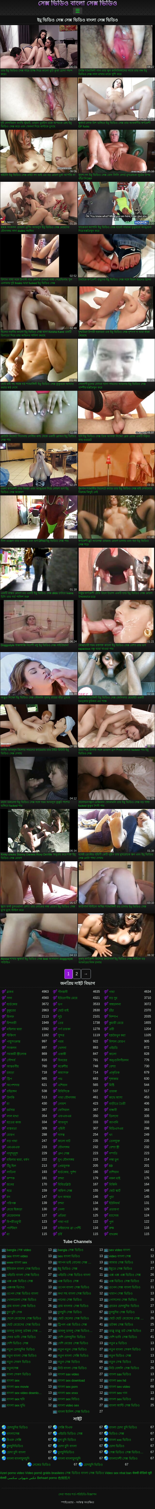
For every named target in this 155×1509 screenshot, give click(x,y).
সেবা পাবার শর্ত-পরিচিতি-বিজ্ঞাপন (77, 1494)
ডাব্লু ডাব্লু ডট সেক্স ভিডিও (125, 1331)
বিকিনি (113, 1184)
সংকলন (11, 1048)
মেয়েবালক (13, 1215)
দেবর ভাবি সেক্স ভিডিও (21, 1337)
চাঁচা (111, 1010)
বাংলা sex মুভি (16, 1405)
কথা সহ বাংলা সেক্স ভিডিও (74, 1293)
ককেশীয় (63, 1066)
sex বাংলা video (17, 1256)
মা (8, 1104)
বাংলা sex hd (117, 1380)
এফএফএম (64, 1116)
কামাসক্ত (63, 1072)
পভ (60, 1079)
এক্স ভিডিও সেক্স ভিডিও (124, 1281)
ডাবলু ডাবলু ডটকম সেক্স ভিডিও (24, 1331)
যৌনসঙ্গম (64, 1147)
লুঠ (60, 1017)
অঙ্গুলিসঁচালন (119, 1060)
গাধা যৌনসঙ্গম (67, 1097)
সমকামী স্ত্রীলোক (16, 1054)
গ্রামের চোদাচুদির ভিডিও (124, 1306)
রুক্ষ (111, 1228)
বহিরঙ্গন (12, 1091)
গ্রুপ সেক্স (63, 1153)
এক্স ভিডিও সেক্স (68, 1281)
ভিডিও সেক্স (116, 1433)
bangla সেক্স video (19, 1250)
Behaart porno (47, 1478)
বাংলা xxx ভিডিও (120, 1440)
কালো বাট (64, 1141)
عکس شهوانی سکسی (21, 1478)
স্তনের (10, 1184)
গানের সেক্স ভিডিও (70, 1300)
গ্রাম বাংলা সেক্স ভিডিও (21, 1306)
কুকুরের (11, 1010)
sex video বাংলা (119, 1250)
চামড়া (10, 1072)
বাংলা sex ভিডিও (120, 1399)
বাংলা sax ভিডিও (120, 1374)
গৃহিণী (61, 1128)
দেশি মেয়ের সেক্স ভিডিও (73, 1343)
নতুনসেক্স (12, 1368)
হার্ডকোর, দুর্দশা (67, 1172)
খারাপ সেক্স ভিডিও (121, 1293)
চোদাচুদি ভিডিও (93, 1465)
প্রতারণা (114, 1209)
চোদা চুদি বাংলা (67, 1446)
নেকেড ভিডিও (41, 1465)
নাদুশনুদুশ (12, 1153)
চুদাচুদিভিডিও (15, 1446)
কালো (112, 1054)
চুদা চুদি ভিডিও (67, 1440)
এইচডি (113, 1048)
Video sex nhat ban (118, 1473)
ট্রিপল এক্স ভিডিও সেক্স (72, 1324)
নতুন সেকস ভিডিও (19, 1362)
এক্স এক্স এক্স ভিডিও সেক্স (125, 1275)
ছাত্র (9, 1191)
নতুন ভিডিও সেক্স (120, 1356)
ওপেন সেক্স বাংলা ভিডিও (124, 1287)
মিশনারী (11, 1023)
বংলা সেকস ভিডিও (19, 1374)
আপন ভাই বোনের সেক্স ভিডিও (75, 1262)
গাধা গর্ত (63, 1222)
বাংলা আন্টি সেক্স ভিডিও (124, 1405)
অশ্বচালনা (115, 1004)
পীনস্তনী (63, 992)
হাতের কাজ (14, 1122)
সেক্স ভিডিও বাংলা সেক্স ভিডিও (77, 3)
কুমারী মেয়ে (116, 1023)
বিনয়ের (62, 1060)
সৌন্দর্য (11, 1060)
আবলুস (63, 1122)
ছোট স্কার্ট (114, 1191)
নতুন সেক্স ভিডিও (69, 1362)
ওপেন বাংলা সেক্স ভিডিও (73, 1287)
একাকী (62, 1054)
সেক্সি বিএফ (65, 1427)
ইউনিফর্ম (114, 1203)
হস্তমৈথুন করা (117, 1035)
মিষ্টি (111, 1085)
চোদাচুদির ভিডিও (17, 1427)
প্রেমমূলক (64, 1166)
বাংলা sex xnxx (68, 1393)
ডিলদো (113, 1116)
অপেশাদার (13, 1085)
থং (110, 1135)
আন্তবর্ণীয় (13, 1066)
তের (60, 1023)
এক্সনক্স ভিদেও (16, 1287)
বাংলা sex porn (68, 1387)
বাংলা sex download (71, 1380)
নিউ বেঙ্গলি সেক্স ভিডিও (124, 1368)
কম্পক (11, 1178)
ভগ (60, 1004)
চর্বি (60, 1234)
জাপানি (113, 1122)
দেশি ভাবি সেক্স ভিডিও (123, 1337)
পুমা (111, 1197)
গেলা (61, 1209)
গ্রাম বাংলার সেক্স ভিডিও (73, 1306)
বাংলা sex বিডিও (68, 1399)
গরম (61, 1041)
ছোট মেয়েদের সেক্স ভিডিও (23, 1324)
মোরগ (11, 1135)
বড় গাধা (12, 1141)
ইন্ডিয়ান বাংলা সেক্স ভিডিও (23, 1268)
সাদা (9, 998)
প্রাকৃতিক (114, 1072)
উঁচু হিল (11, 1166)
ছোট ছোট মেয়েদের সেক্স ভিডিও (126, 1318)
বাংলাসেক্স (13, 1433)
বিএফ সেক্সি (14, 1440)
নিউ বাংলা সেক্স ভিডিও (72, 1368)
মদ (8, 1197)
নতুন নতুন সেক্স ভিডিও (72, 1349)
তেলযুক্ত (114, 1141)
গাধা (111, 992)
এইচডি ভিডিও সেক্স (70, 1433)
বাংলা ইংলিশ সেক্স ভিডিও (74, 1411)
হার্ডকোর (12, 1004)
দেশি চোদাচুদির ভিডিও (71, 1337)
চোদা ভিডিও (116, 1446)
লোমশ (62, 1104)
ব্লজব (10, 992)
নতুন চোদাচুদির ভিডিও (21, 1349)
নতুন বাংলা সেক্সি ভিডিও (73, 1356)
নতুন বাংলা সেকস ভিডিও (125, 1349)
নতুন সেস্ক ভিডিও (120, 1362)
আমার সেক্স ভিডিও (121, 1262)
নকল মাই (114, 1178)
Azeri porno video (12, 1473)
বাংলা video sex (68, 1405)
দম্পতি (113, 1153)
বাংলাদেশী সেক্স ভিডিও (123, 1458)
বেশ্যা (112, 1066)
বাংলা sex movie (18, 1387)
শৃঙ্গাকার (113, 1079)
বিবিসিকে (63, 1091)
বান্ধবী (113, 1110)
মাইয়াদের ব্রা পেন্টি (69, 1228)
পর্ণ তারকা (64, 1029)
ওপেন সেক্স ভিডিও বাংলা (22, 1293)
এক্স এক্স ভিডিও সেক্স (20, 1281)
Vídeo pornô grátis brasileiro (44, 1473)
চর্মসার (11, 1110)
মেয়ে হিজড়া (14, 1209)
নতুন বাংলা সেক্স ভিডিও (22, 1356)
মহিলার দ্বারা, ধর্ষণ (18, 1159)
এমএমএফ (13, 1147)
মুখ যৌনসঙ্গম (66, 1159)
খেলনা (62, 1048)
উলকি (10, 1097)
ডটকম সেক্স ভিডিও (121, 1324)
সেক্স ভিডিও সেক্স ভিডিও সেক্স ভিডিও (126, 1452)
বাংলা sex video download (24, 1393)
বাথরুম (113, 1234)
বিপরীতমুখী (14, 1222)
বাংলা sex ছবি (16, 1399)
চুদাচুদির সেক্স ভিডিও (122, 1312)
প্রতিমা (62, 1215)
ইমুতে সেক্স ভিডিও (120, 1268)
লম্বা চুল (114, 1159)
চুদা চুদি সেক (14, 1312)
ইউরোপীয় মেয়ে (67, 998)
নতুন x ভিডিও (118, 1343)
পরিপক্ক (11, 1203)
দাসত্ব (61, 1135)
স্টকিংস (11, 1035)
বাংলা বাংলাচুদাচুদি (18, 1458)
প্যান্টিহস (12, 1228)
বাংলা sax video (68, 1374)
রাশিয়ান (114, 1172)
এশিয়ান (62, 1085)
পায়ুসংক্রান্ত (13, 1041)
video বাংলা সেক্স (120, 1256)
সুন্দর (61, 1035)
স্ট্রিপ (9, 1079)
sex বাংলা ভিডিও (69, 1256)
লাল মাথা (12, 1116)
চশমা (61, 1178)
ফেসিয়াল (63, 1110)
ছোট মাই (63, 1010)
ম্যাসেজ (114, 1215)
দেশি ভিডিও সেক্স (17, 1343)
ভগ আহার (64, 1197)
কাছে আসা (115, 1097)
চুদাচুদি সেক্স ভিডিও (70, 1312)
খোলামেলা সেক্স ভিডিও (21, 1300)
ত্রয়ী (111, 1029)
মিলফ (10, 1017)
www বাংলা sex (17, 1262)
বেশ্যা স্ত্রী (114, 1147)
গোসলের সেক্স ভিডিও (123, 1300)
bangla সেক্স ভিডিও (70, 1250)
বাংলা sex (13, 1380)
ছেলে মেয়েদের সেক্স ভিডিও (24, 1318)
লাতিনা (11, 1172)
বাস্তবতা (12, 1128)
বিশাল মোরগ (117, 1041)
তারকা (113, 1091)
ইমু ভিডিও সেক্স (67, 1268)
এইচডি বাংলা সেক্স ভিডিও (23, 1275)
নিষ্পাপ (113, 1017)
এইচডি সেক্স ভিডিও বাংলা (74, 1275)
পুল (111, 1222)
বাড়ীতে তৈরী (117, 1104)
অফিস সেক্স (65, 1191)
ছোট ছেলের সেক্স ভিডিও (73, 1318)
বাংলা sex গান (118, 1393)
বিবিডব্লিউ (64, 1184)
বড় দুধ (113, 998)
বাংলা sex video (119, 1387)
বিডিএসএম (116, 1128)
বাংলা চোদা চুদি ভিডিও (123, 1427)
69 (110, 1166)
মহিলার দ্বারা (14, 1029)
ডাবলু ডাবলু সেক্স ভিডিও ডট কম (75, 1331)
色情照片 (64, 1478)
